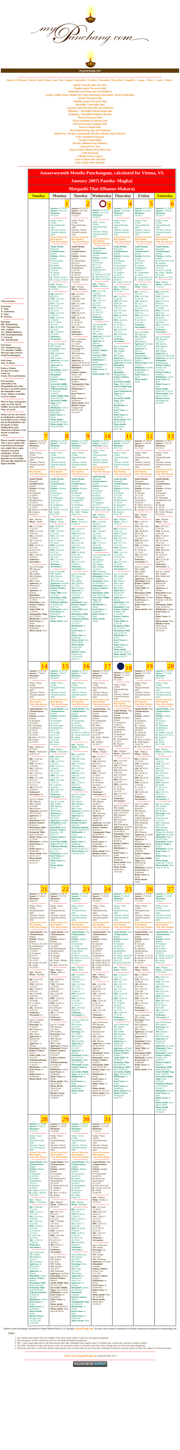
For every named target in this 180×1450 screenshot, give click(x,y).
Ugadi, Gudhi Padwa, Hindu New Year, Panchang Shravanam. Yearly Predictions (90, 94)
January (10, 80)
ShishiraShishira (144, 703)
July (61, 80)
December (117, 80)
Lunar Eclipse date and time (90, 159)
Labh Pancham (90, 152)
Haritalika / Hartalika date (90, 104)
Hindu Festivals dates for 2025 (90, 85)
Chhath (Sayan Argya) (90, 156)
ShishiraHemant (59, 240)
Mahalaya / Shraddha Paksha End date (90, 114)
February (22, 80)
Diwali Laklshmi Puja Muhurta (90, 143)
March (32, 80)
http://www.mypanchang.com (81, 1355)
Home (168, 80)
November (104, 80)
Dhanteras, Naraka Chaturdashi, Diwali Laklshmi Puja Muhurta (90, 133)
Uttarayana (58, 237)
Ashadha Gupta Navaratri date (90, 101)
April (40, 80)
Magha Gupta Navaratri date (90, 88)
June (54, 80)
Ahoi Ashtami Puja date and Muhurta (90, 130)
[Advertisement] (14, 34)
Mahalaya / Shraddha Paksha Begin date (90, 111)
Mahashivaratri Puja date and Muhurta (90, 91)
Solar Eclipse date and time (90, 162)
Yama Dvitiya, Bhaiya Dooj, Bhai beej (90, 149)
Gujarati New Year (90, 146)
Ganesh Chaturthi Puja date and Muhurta (90, 107)
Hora (150, 80)
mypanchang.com (90, 70)
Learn (159, 80)
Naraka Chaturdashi (90, 140)
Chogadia (129, 80)
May (47, 80)
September (80, 80)
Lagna (140, 80)
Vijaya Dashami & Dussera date (89, 120)
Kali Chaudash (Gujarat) (90, 136)
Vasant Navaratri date (90, 98)
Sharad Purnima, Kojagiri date (90, 123)
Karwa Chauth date (90, 127)
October (92, 80)
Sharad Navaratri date (90, 117)
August (69, 80)
